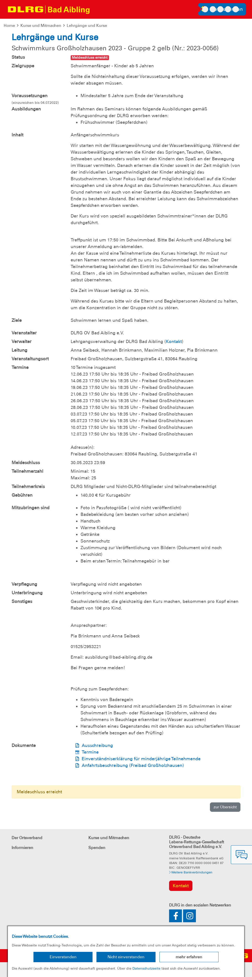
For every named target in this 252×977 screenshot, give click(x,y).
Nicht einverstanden (126, 957)
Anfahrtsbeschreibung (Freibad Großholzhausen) (133, 765)
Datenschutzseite (146, 968)
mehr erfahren (189, 957)
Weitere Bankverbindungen (190, 872)
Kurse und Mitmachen (40, 25)
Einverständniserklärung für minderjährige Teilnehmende (141, 758)
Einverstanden (63, 957)
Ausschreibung (97, 745)
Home (9, 25)
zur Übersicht (225, 807)
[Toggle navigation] (98, 9)
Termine (90, 752)
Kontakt (174, 341)
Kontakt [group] (181, 885)
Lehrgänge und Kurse (87, 25)
